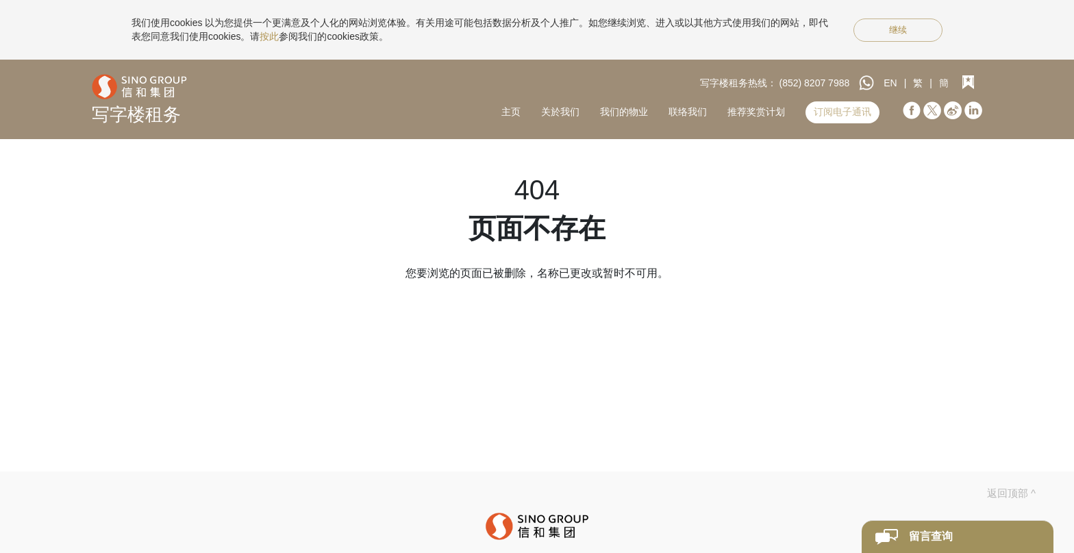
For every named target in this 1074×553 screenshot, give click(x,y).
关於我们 (560, 111)
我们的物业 (624, 111)
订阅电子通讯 (842, 111)
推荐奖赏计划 (756, 111)
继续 (898, 30)
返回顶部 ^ (1011, 493)
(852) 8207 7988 (814, 82)
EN (890, 82)
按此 (269, 36)
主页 (511, 111)
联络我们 (688, 111)
